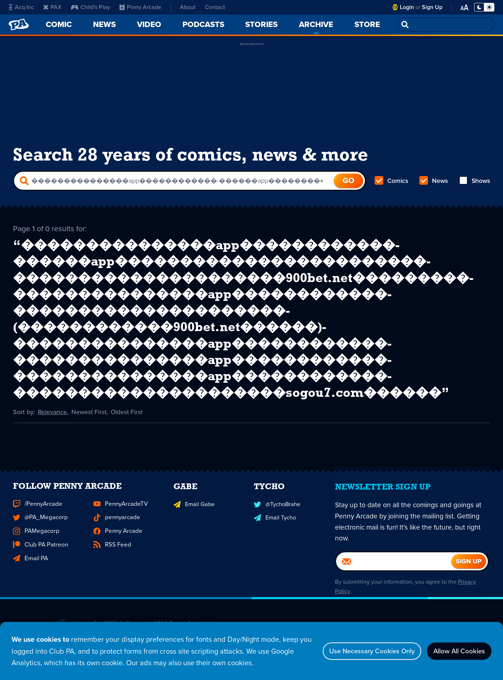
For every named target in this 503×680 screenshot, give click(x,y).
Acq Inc (21, 7)
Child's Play (90, 7)
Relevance (52, 423)
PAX (52, 7)
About (187, 7)
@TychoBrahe (277, 526)
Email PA (30, 579)
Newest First (89, 423)
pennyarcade (115, 539)
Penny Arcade (117, 552)
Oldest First (128, 423)
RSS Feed (111, 566)
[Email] (394, 585)
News (433, 183)
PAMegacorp (35, 552)
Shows (474, 183)
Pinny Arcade (140, 7)
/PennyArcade (37, 526)
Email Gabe (193, 526)
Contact (215, 7)
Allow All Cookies (456, 651)
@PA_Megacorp (39, 539)
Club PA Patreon (40, 566)
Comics (392, 183)
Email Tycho (275, 539)
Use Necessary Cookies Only (361, 651)
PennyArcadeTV (119, 526)
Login (407, 7)
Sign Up (432, 7)
